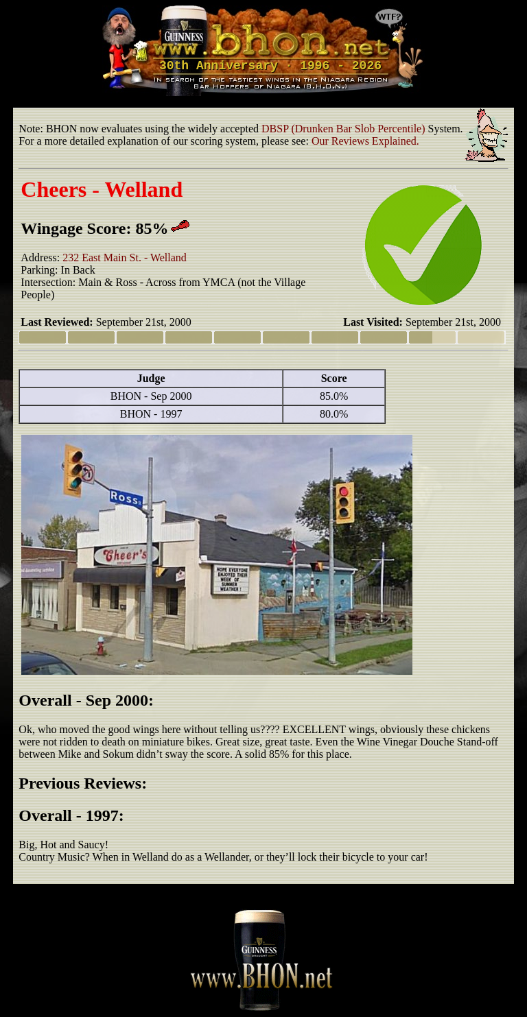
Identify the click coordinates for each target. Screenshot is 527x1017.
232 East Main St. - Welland (124, 257)
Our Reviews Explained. (365, 141)
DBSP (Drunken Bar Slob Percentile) (343, 128)
